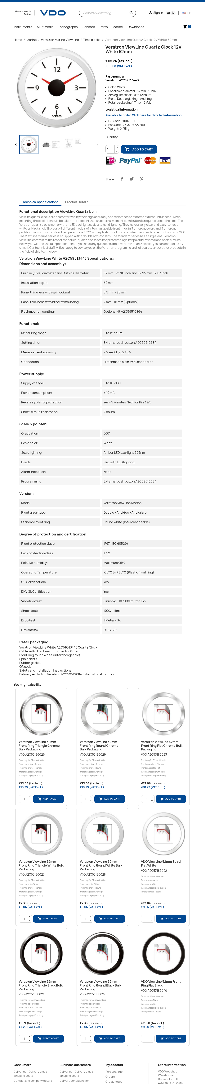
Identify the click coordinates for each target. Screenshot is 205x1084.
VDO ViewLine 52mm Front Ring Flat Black (161, 983)
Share (122, 179)
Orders (110, 1076)
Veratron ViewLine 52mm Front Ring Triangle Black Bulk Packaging (41, 985)
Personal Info (114, 1071)
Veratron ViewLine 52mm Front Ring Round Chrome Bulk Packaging (99, 746)
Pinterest (141, 179)
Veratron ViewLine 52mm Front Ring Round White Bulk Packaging (101, 865)
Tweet (132, 179)
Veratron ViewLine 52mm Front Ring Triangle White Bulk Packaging (41, 865)
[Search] (107, 13)
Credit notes (113, 1081)
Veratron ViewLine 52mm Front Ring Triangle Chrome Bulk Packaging (39, 746)
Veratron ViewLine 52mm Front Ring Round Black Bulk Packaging (100, 985)
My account (114, 1065)
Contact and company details (33, 1080)
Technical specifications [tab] (40, 202)
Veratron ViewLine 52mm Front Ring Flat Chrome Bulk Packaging (162, 746)
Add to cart (139, 149)
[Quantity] (110, 149)
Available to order (144, 115)
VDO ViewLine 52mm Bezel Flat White (161, 863)
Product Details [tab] (76, 202)
